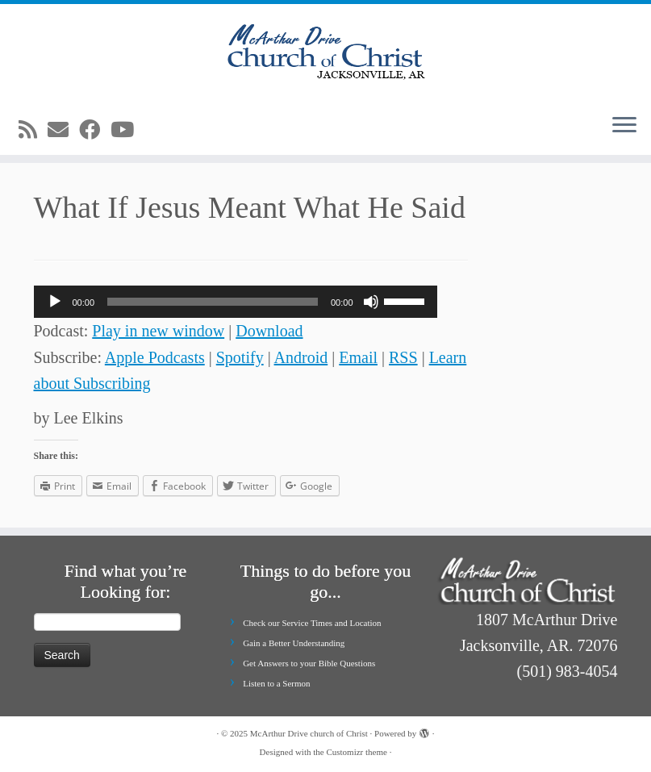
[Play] (55, 302)
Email (358, 357)
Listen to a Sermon (276, 683)
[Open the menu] (624, 126)
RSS (403, 357)
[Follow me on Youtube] (127, 130)
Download (269, 331)
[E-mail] (63, 130)
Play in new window (158, 331)
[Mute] (371, 302)
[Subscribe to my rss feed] (33, 130)
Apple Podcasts (155, 357)
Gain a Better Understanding (293, 643)
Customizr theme (356, 752)
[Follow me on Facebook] (95, 130)
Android (301, 357)
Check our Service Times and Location (312, 623)
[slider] (212, 302)
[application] (235, 302)
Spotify (240, 357)
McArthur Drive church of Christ (309, 733)
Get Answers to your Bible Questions (309, 663)
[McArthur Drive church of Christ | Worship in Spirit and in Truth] (325, 52)
